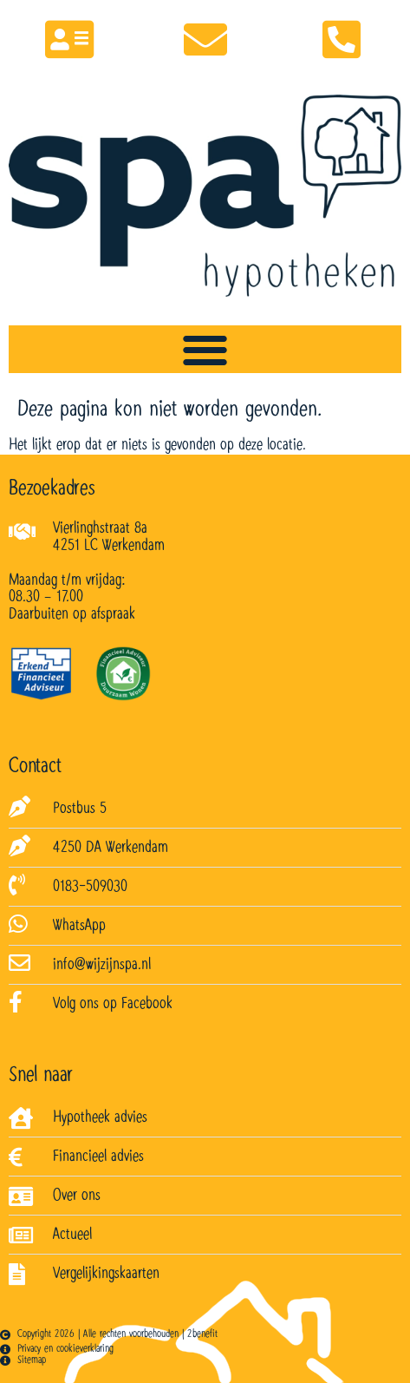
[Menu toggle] (205, 349)
